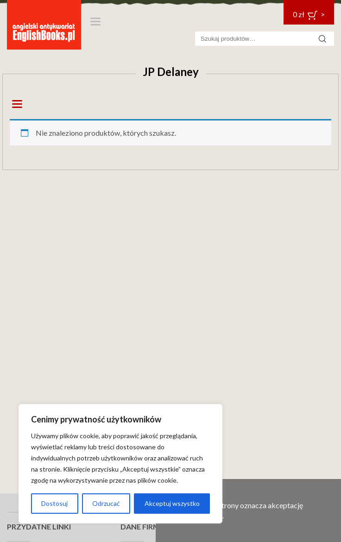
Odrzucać (106, 503)
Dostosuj (54, 503)
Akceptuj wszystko (172, 503)
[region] (120, 463)
